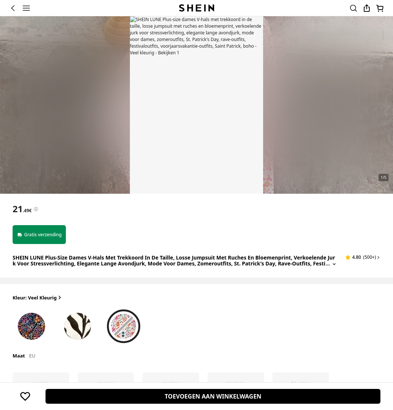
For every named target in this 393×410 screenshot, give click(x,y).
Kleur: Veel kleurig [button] (38, 297)
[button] (363, 257)
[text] (22, 208)
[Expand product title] (334, 264)
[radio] (31, 324)
